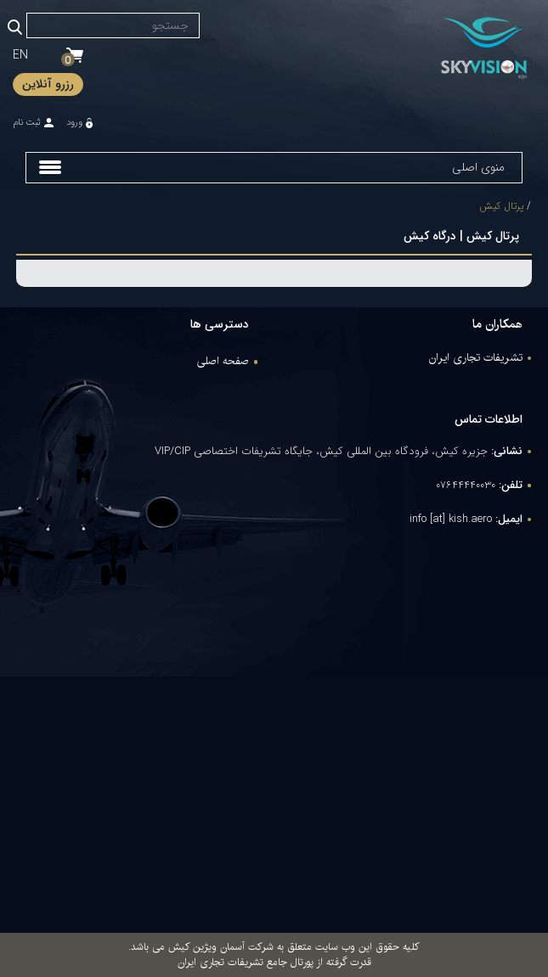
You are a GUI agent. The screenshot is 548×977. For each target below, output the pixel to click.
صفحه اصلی (222, 361)
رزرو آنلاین (48, 84)
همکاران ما (497, 324)
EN (20, 55)
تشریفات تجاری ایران (476, 358)
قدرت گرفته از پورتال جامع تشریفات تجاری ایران (274, 962)
